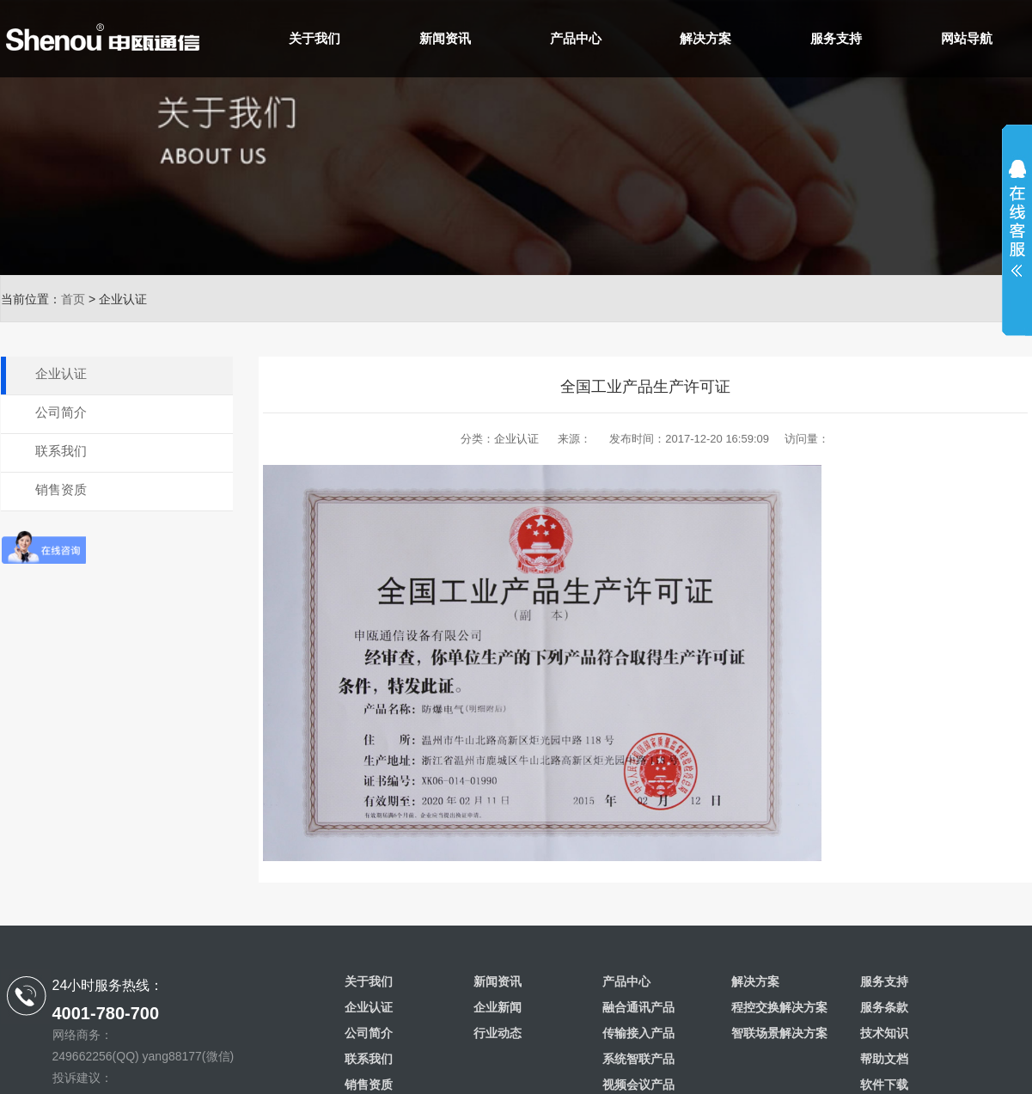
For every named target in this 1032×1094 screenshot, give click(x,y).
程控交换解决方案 (779, 1007)
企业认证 (61, 373)
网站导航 (966, 38)
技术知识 (884, 1033)
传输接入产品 (638, 1033)
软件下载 (884, 1084)
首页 (73, 299)
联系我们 (61, 450)
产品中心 (575, 38)
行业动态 (497, 1033)
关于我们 (314, 38)
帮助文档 (884, 1059)
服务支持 (836, 38)
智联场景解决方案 (779, 1033)
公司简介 (61, 412)
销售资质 (61, 489)
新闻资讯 (445, 38)
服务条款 (884, 1007)
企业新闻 (497, 1007)
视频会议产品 (638, 1084)
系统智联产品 (638, 1059)
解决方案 (705, 38)
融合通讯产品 (638, 1007)
